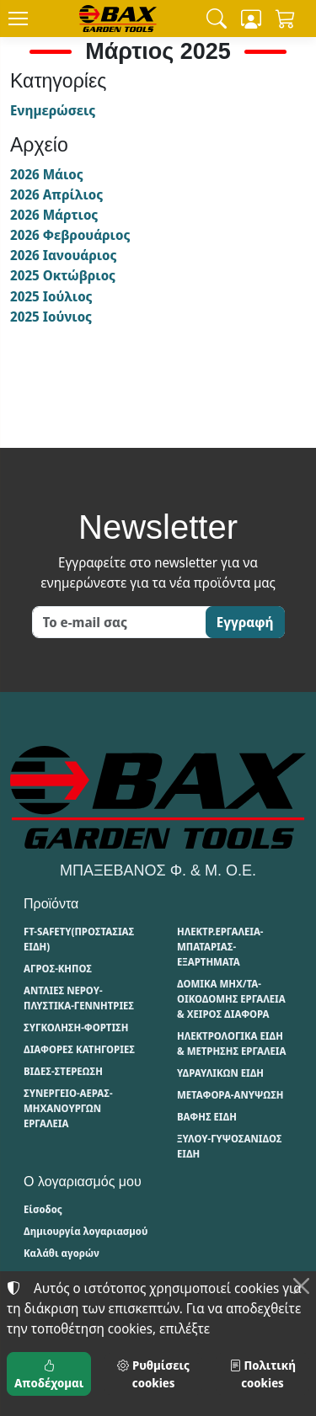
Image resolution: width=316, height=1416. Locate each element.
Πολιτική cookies (262, 1374)
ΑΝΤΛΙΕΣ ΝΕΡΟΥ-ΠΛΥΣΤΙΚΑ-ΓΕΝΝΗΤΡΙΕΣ (79, 998)
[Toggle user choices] (251, 18)
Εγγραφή (245, 622)
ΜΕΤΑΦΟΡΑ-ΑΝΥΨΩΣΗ (230, 1095)
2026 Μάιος (46, 174)
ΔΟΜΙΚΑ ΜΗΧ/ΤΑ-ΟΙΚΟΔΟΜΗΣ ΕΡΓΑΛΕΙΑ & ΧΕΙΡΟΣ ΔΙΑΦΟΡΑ (231, 999)
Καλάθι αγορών (61, 1253)
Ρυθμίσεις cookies (153, 1374)
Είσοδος (43, 1209)
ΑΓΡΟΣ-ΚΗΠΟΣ (58, 968)
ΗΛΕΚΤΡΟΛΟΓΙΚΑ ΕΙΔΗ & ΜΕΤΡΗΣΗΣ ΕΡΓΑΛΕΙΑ (231, 1043)
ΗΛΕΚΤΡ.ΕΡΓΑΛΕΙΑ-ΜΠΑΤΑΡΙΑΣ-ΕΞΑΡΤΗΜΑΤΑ (220, 946)
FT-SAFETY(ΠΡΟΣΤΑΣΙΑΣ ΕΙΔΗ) (79, 939)
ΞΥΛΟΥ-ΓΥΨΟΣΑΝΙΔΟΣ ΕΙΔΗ (229, 1146)
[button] (216, 18)
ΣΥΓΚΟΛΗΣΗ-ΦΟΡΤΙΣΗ (76, 1027)
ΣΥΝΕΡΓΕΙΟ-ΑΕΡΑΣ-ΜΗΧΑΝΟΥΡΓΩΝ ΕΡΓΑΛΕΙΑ (68, 1108)
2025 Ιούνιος (51, 316)
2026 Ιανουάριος (63, 255)
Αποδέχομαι (48, 1374)
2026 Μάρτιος (54, 214)
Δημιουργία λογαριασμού (85, 1231)
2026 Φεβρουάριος (70, 235)
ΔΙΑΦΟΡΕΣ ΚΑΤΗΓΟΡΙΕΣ (79, 1049)
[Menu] (17, 18)
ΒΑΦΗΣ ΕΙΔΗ (207, 1117)
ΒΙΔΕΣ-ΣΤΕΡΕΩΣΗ (63, 1071)
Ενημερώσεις (52, 110)
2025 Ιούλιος (51, 296)
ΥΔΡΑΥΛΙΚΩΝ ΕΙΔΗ (220, 1073)
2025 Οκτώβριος (62, 275)
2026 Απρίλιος (56, 194)
